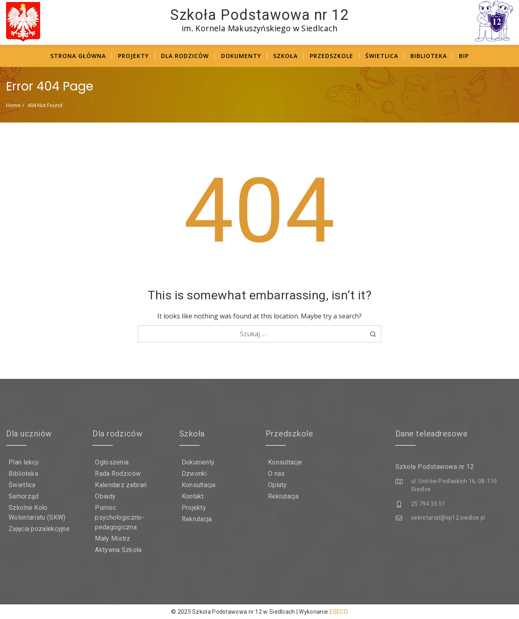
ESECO (339, 611)
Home (13, 105)
